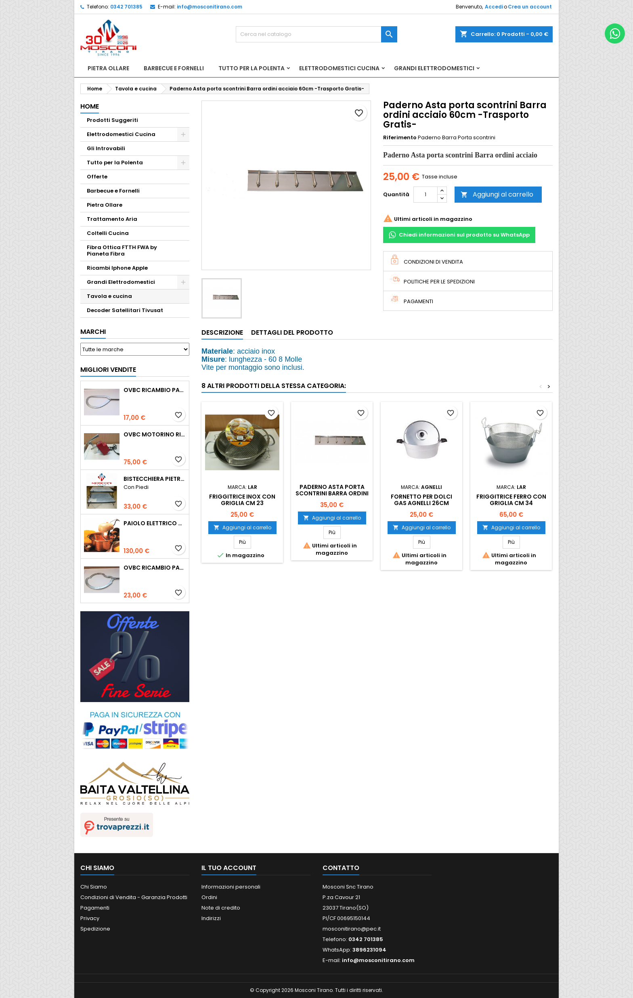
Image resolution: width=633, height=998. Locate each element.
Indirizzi (211, 918)
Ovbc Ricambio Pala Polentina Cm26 (155, 390)
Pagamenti (94, 908)
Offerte (97, 176)
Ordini (209, 897)
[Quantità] (425, 195)
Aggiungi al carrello (497, 194)
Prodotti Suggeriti (112, 120)
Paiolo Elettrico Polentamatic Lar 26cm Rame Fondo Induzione (155, 523)
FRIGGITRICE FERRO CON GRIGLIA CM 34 (511, 500)
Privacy (89, 918)
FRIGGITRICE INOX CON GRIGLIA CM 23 (242, 500)
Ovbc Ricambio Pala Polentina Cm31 (155, 567)
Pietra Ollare (108, 68)
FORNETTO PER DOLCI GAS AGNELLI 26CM (421, 500)
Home (89, 106)
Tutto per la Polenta (251, 68)
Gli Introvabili (106, 148)
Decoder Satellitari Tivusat (125, 310)
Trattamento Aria (112, 219)
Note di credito (220, 908)
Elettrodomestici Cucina (339, 68)
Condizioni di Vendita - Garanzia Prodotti (133, 897)
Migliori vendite (108, 369)
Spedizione (95, 929)
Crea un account (530, 6)
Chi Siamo (93, 887)
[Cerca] (316, 34)
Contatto (341, 867)
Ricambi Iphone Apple (117, 268)
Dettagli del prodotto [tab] (292, 332)
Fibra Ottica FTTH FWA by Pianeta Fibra (122, 250)
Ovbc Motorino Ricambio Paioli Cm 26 (155, 434)
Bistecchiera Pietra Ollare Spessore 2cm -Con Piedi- (155, 479)
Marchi (93, 331)
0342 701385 (126, 6)
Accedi (494, 6)
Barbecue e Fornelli (174, 68)
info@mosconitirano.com (209, 6)
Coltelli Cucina (108, 233)
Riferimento (400, 137)
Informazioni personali (230, 887)
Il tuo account (228, 867)
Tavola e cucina (109, 296)
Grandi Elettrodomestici (434, 68)
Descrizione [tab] (222, 332)
